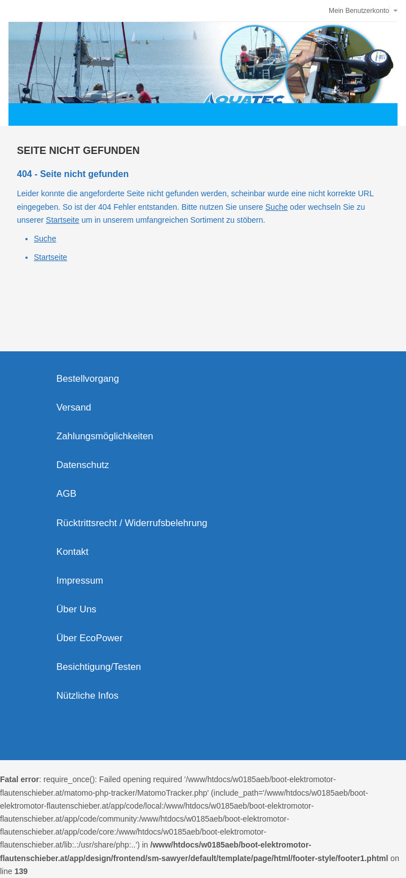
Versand (73, 407)
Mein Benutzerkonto (359, 11)
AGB (66, 493)
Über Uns (76, 609)
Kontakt (72, 551)
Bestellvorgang (87, 378)
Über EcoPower (89, 638)
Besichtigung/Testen (98, 666)
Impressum (79, 580)
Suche (277, 206)
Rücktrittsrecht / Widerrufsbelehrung (132, 523)
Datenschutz (82, 465)
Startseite (62, 219)
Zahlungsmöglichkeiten (104, 436)
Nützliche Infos (87, 695)
